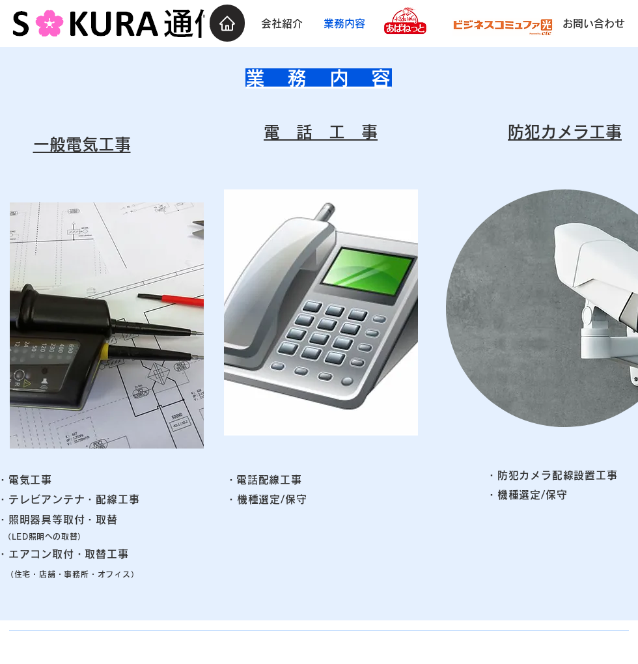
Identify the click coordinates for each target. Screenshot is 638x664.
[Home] (227, 23)
